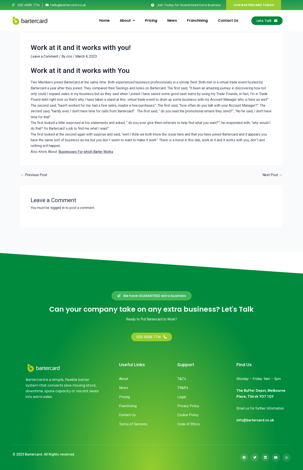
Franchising (197, 20)
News (172, 20)
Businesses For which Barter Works (85, 152)
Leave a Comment (44, 56)
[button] (152, 295)
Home (104, 20)
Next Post (272, 175)
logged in (57, 208)
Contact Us (228, 20)
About (127, 20)
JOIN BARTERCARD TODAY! (253, 5)
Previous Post (34, 175)
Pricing (151, 20)
